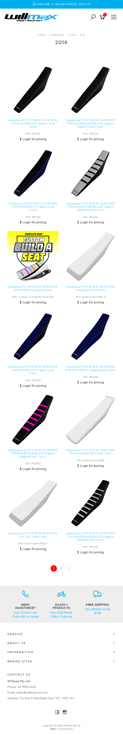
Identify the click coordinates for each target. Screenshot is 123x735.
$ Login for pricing (33, 139)
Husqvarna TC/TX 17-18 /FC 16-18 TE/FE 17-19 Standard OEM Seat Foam (90, 451)
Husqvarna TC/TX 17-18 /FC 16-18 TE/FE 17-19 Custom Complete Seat (32, 288)
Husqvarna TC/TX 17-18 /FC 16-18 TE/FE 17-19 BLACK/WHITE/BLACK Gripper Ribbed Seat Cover (90, 207)
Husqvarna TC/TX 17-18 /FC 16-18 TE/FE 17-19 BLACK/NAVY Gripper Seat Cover (32, 207)
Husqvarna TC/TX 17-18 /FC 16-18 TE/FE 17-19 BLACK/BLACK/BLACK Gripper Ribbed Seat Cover (90, 123)
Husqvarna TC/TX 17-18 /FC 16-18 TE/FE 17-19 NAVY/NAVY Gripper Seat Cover (90, 368)
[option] (61, 4)
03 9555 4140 (27, 687)
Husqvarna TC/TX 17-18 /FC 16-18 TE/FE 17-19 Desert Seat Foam (90, 288)
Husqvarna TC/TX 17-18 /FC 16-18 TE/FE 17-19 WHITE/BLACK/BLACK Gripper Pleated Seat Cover (90, 536)
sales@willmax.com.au (32, 692)
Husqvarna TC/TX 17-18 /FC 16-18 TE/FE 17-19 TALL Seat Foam (32, 535)
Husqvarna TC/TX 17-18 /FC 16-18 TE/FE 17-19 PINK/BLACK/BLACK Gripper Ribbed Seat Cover (32, 453)
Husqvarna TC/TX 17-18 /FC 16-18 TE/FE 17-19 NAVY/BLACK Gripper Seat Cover (32, 370)
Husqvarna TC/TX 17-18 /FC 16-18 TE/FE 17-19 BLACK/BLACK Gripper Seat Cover (32, 123)
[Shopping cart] (103, 17)
